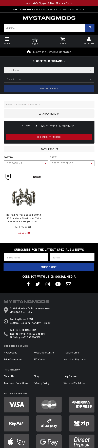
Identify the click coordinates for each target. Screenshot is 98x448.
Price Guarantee (13, 359)
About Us (9, 376)
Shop (35, 41)
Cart (63, 41)
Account (89, 41)
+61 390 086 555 (36, 333)
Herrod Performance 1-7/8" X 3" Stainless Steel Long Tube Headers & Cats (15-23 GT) (23, 218)
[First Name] (26, 257)
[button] (49, 113)
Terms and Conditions (16, 383)
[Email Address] (72, 257)
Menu (7, 41)
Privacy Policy (41, 383)
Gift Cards (39, 359)
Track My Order (72, 352)
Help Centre (70, 376)
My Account (10, 352)
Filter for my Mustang (49, 137)
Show (53, 157)
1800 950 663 (28, 329)
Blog (36, 376)
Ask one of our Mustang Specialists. (60, 9)
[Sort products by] (26, 163)
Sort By (8, 157)
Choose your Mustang (48, 61)
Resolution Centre (44, 352)
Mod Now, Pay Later (75, 359)
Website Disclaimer (74, 383)
